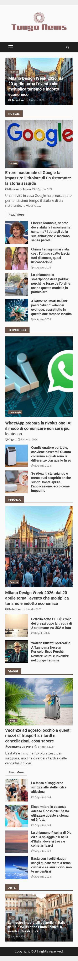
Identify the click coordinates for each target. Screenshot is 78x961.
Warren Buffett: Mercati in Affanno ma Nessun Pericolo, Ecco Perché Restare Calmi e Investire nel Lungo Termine (16, 651)
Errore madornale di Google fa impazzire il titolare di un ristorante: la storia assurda (39, 144)
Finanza (14, 71)
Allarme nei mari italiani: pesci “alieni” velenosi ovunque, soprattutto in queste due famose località (16, 310)
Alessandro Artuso (19, 189)
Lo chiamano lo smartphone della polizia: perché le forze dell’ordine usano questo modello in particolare (16, 284)
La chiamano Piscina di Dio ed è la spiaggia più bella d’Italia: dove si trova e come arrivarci (16, 841)
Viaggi (13, 720)
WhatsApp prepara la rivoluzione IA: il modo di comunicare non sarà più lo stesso (39, 376)
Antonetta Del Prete (20, 746)
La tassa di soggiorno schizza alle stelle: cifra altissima (16, 790)
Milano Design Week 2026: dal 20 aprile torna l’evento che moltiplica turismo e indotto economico (39, 546)
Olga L (12, 439)
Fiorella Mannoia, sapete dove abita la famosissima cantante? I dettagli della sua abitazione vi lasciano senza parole (16, 232)
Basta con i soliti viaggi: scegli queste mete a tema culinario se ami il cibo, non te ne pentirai (16, 867)
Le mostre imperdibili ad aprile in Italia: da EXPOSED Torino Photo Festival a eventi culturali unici (37, 927)
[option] (39, 81)
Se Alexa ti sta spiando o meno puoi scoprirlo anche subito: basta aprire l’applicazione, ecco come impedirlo (16, 481)
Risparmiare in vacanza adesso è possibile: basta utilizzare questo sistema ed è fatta (16, 816)
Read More (16, 214)
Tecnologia (15, 412)
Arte (11, 917)
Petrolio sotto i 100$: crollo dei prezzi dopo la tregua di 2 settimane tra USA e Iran (16, 625)
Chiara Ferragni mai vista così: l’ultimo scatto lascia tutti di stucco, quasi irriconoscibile (16, 258)
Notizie (13, 162)
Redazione (17, 100)
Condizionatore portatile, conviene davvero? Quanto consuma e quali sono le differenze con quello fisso (16, 456)
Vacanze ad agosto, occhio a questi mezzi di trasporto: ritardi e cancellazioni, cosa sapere (39, 701)
